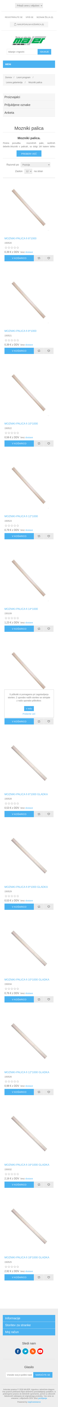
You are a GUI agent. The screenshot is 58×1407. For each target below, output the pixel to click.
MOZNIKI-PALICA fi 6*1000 (20, 238)
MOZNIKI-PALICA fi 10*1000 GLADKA (26, 979)
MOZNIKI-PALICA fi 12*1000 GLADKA (26, 1072)
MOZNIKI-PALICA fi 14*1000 (21, 608)
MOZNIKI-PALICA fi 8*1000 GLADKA (26, 886)
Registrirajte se (14, 17)
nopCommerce (34, 1402)
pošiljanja (42, 1398)
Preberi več (29, 153)
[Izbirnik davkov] (29, 5)
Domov (8, 77)
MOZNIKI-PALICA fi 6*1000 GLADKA (26, 794)
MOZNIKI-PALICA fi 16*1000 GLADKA (26, 1164)
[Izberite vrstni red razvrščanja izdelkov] (35, 164)
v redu (29, 708)
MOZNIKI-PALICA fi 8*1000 (20, 330)
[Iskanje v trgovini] (22, 52)
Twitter (25, 1351)
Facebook (18, 1351)
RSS (33, 1351)
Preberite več (29, 714)
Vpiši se (29, 17)
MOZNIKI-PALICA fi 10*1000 (21, 423)
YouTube (40, 1351)
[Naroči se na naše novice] (19, 1375)
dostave (29, 252)
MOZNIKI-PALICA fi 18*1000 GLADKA (26, 1257)
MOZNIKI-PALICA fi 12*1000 (21, 516)
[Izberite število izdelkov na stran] (28, 171)
